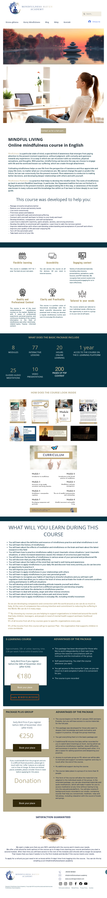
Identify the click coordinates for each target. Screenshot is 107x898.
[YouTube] (86, 884)
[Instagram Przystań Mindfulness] (66, 884)
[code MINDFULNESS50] (25, 697)
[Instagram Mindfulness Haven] (71, 884)
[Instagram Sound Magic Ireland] (61, 884)
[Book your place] (25, 687)
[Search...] (91, 14)
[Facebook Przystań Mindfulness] (76, 884)
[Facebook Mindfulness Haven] (81, 884)
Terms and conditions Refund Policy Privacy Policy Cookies (76, 888)
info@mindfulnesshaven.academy (59, 861)
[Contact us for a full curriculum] (53, 130)
